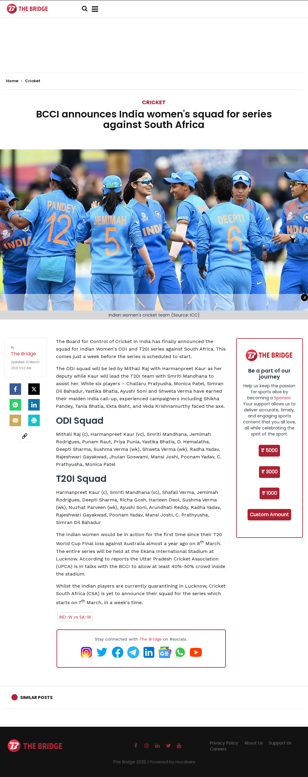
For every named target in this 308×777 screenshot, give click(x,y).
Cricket (154, 102)
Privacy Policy (224, 743)
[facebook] (15, 389)
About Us (253, 743)
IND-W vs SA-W (75, 617)
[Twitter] (34, 389)
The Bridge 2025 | (131, 762)
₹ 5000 (269, 450)
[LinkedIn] (34, 405)
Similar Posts (36, 697)
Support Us (280, 743)
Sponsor (282, 398)
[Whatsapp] (15, 405)
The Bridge (151, 639)
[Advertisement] (154, 54)
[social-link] (25, 436)
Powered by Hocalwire (173, 762)
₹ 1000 (269, 493)
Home (14, 81)
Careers (218, 749)
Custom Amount (269, 514)
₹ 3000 (269, 471)
